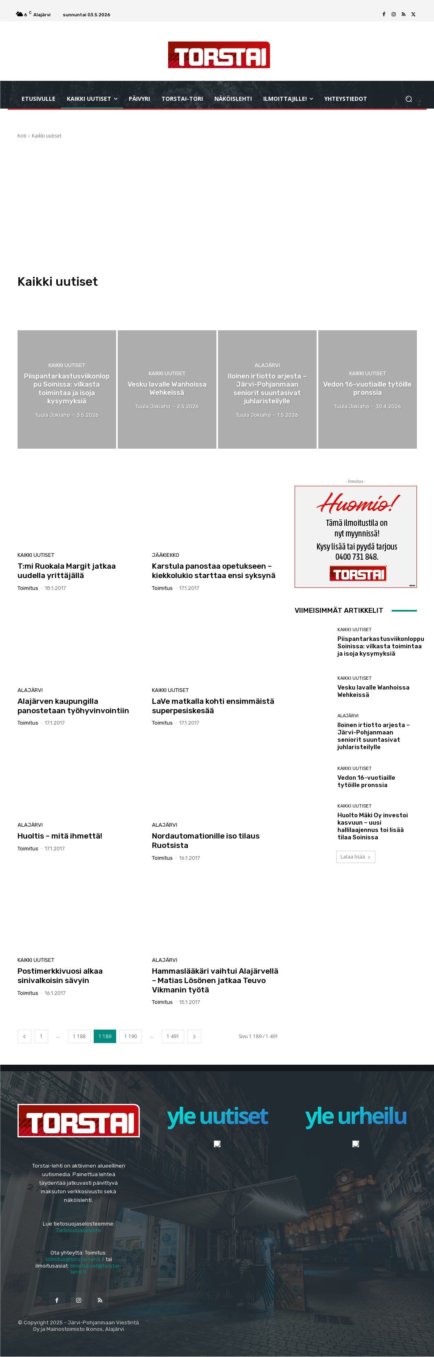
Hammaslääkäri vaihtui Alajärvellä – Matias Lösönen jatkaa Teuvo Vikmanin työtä (215, 980)
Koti (22, 135)
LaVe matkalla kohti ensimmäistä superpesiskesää (213, 705)
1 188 (79, 1036)
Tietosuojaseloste (78, 1230)
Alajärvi (267, 365)
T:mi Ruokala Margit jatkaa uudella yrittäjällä (67, 570)
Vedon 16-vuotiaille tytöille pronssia (366, 781)
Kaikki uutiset (66, 365)
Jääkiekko (165, 555)
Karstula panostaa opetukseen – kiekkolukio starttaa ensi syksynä (213, 570)
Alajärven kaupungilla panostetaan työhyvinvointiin (73, 705)
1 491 (173, 1036)
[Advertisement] (217, 203)
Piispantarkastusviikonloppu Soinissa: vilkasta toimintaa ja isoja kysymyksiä (380, 646)
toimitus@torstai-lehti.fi (74, 1259)
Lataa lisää (356, 856)
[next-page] (194, 1036)
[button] (409, 98)
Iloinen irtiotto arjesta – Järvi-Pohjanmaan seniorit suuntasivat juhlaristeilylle (373, 736)
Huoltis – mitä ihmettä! (60, 836)
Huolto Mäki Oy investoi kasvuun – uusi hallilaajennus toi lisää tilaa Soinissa (372, 826)
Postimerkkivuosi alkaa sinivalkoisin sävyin (60, 975)
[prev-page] (24, 1036)
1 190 (130, 1036)
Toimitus (28, 588)
